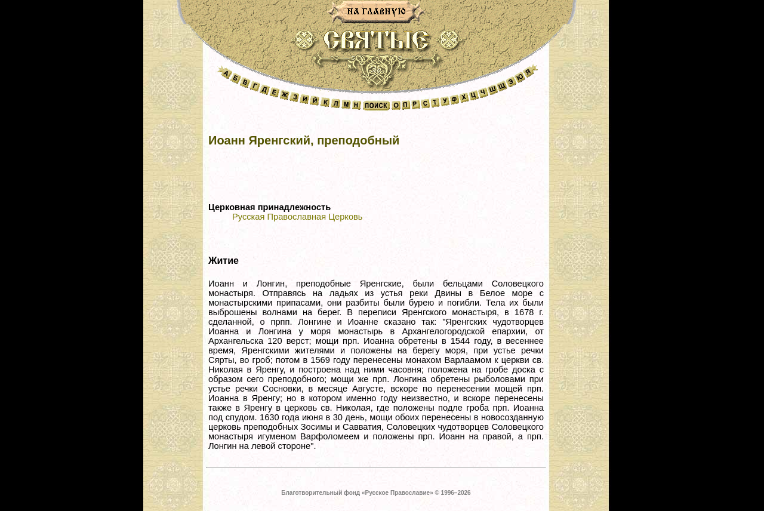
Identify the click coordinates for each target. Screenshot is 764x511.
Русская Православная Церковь (297, 216)
